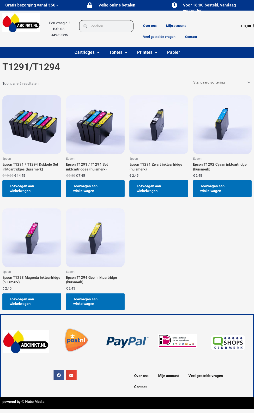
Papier (173, 52)
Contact (191, 37)
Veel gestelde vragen (159, 37)
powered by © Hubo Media (23, 402)
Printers (147, 52)
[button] (59, 375)
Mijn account (176, 26)
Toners (118, 52)
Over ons (150, 26)
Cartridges (87, 52)
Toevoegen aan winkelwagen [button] (22, 188)
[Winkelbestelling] (221, 82)
